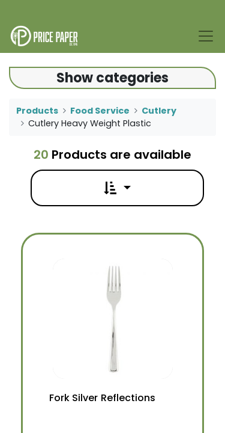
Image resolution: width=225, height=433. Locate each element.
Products (37, 111)
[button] (117, 188)
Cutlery (159, 111)
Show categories (112, 78)
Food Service (100, 111)
